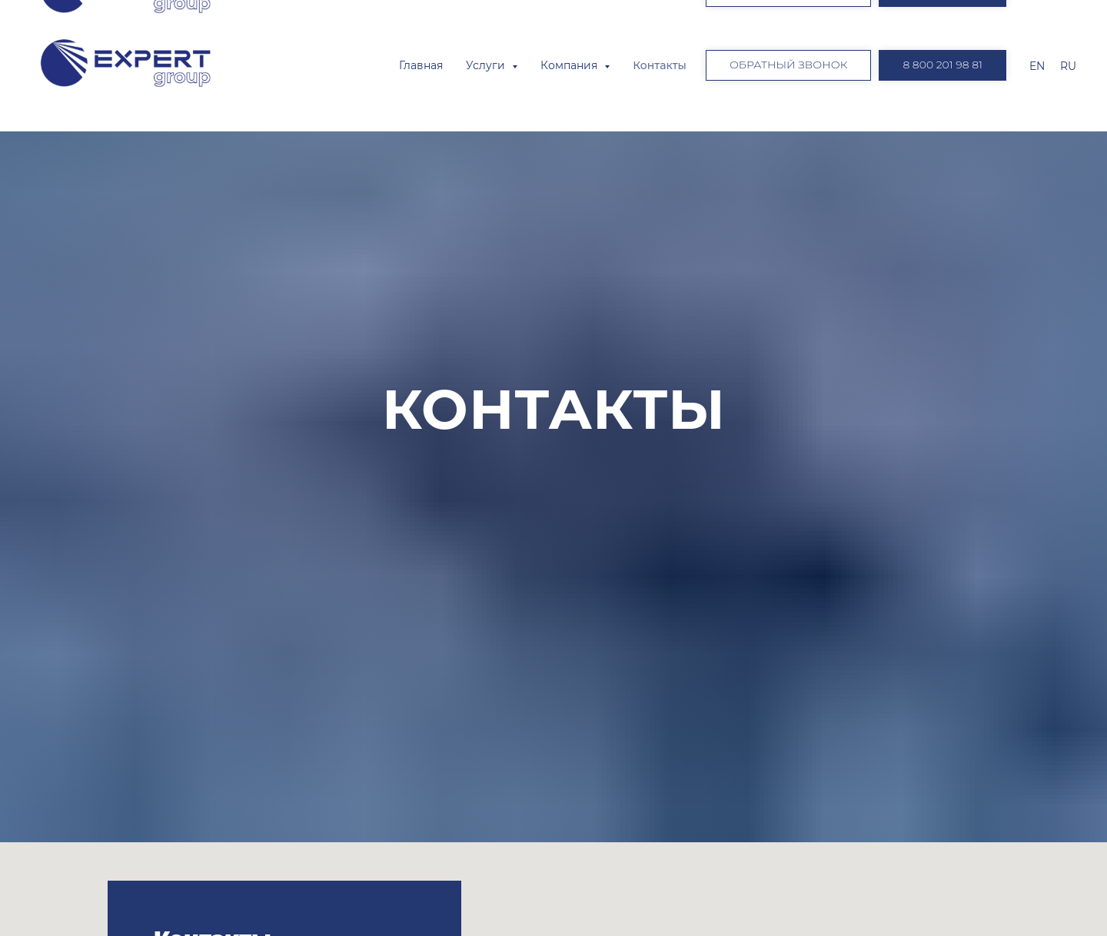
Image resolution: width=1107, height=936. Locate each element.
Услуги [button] (487, 65)
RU (1068, 66)
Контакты (659, 65)
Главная (421, 65)
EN (1037, 66)
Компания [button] (570, 65)
